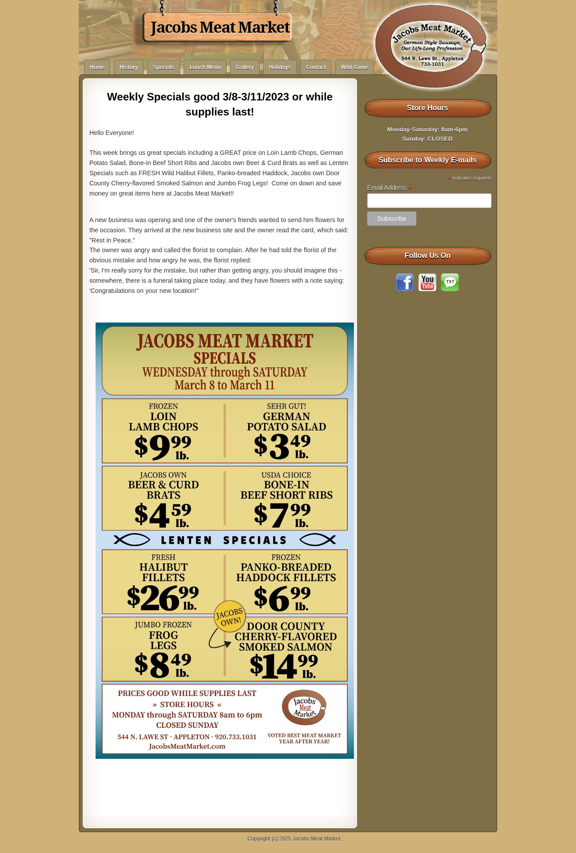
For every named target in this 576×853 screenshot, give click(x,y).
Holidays (280, 67)
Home (97, 67)
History (128, 67)
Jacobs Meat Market (220, 27)
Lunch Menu (205, 67)
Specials (164, 67)
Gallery (245, 67)
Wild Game (354, 67)
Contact (316, 67)
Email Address (389, 188)
